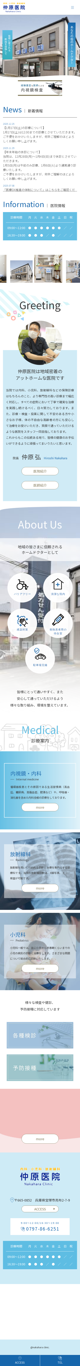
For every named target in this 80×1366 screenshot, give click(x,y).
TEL (60, 1360)
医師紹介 (40, 487)
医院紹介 (40, 473)
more (40, 809)
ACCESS (44, 1208)
